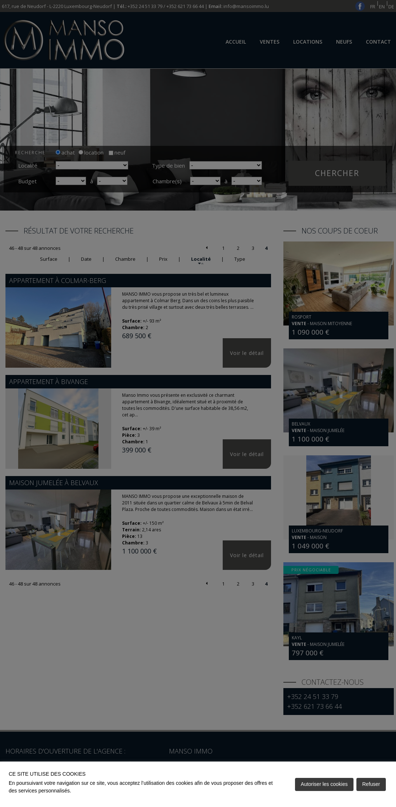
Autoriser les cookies (324, 784)
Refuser (371, 784)
